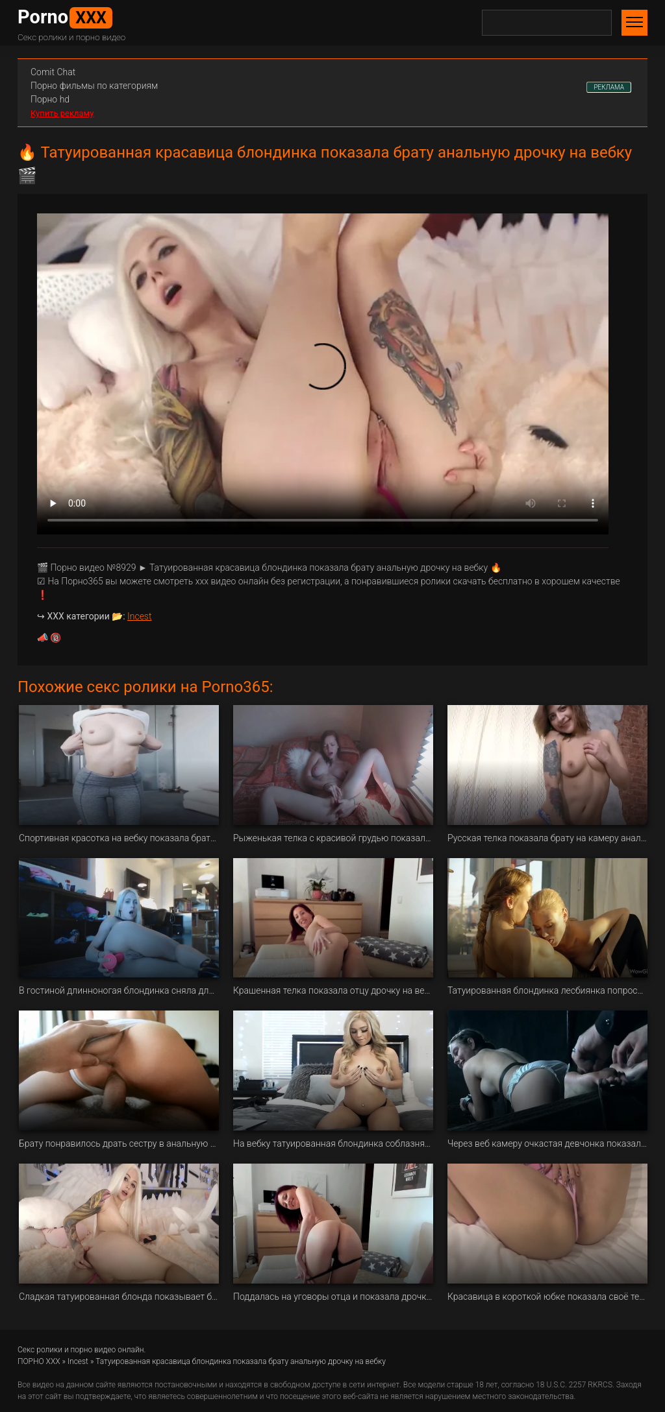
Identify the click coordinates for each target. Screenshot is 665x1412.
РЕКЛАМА (609, 87)
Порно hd (50, 99)
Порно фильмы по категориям (94, 85)
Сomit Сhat (53, 72)
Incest (139, 616)
